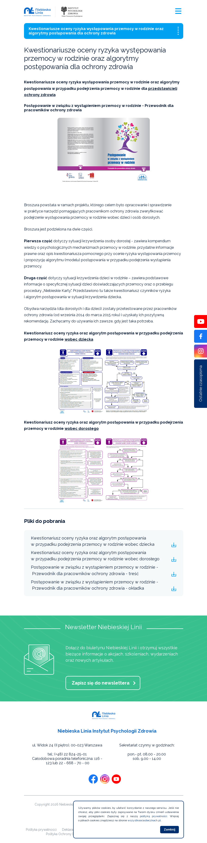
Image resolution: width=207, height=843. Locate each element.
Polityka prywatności (41, 829)
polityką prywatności (153, 816)
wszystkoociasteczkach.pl (144, 820)
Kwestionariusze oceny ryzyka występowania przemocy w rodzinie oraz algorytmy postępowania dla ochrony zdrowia (104, 31)
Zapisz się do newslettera (100, 683)
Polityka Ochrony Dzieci (64, 834)
